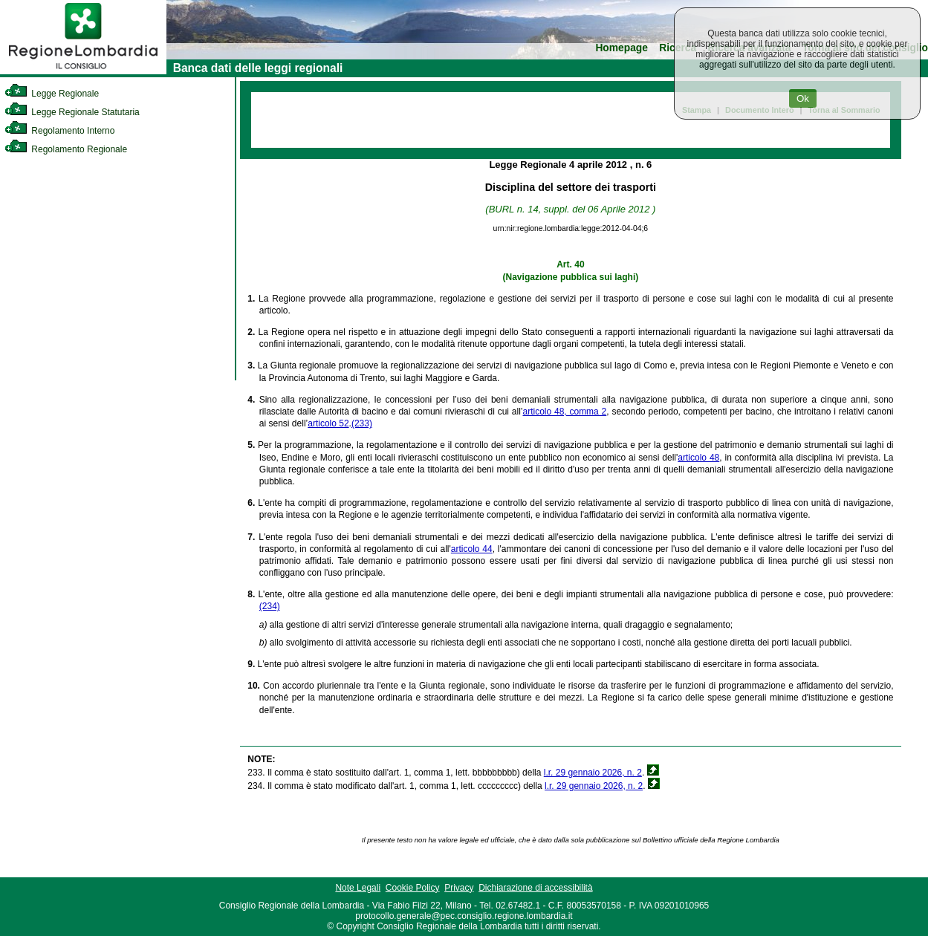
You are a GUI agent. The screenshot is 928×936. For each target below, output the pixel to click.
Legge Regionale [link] (51, 93)
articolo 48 (698, 457)
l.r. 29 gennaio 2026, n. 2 (593, 772)
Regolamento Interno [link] (59, 131)
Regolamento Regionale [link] (65, 149)
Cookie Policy (413, 888)
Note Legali (357, 888)
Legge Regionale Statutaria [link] (72, 112)
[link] (83, 71)
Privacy (458, 888)
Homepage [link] (621, 47)
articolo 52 (328, 423)
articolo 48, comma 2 (564, 411)
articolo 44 (472, 549)
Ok (802, 98)
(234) (269, 606)
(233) (361, 423)
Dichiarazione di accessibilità (535, 888)
